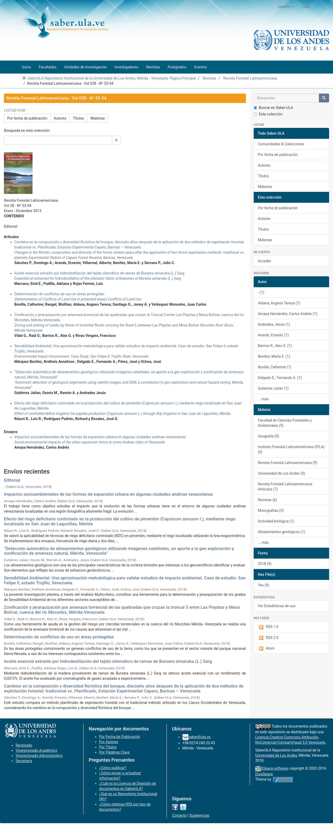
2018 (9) (264, 564)
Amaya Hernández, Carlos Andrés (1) (287, 314)
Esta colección (268, 114)
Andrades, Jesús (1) (274, 324)
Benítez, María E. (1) (274, 356)
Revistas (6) (267, 500)
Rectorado (24, 745)
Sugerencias (199, 815)
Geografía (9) (268, 436)
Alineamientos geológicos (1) (281, 532)
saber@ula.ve (199, 737)
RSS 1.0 (268, 627)
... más (263, 399)
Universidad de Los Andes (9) (281, 473)
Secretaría (24, 761)
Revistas (209, 78)
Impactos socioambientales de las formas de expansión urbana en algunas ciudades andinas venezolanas (108, 494)
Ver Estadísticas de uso (277, 606)
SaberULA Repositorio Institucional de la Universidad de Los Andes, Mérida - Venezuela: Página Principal (112, 78)
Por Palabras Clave (114, 752)
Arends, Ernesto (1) (273, 335)
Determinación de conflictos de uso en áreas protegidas (59, 636)
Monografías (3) (271, 510)
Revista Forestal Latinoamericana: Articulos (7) (285, 486)
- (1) (261, 292)
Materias (98, 118)
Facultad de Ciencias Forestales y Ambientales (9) (285, 423)
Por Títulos (108, 747)
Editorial (10, 226)
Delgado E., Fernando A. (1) (280, 378)
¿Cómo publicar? (112, 768)
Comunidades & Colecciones (281, 144)
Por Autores (108, 742)
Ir (116, 140)
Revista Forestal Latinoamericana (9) (287, 463)
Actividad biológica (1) (276, 521)
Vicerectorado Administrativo (39, 756)
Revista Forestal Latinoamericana (250, 78)
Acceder (264, 261)
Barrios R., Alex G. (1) (275, 346)
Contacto (179, 815)
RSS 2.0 (268, 638)
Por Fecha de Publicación (119, 737)
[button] (286, 6)
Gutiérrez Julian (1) (273, 388)
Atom (266, 648)
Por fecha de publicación (27, 118)
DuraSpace (264, 774)
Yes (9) (263, 585)
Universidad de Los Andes (276, 755)
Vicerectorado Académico (36, 750)
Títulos (78, 118)
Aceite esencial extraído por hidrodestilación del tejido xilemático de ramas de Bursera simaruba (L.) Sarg (108, 661)
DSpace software (274, 768)
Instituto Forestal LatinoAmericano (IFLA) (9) (291, 449)
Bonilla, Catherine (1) (274, 367)
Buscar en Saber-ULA (273, 108)
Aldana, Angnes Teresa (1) (279, 303)
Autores (60, 118)
